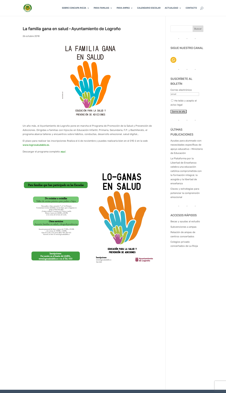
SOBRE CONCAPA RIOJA (74, 8)
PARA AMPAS (123, 8)
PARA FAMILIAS (101, 8)
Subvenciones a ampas (183, 226)
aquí (63, 151)
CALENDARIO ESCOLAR (149, 8)
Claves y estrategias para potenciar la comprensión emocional (185, 193)
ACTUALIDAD (171, 8)
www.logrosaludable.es (36, 144)
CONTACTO (191, 8)
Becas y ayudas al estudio (185, 221)
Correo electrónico (181, 89)
